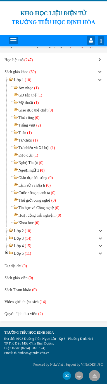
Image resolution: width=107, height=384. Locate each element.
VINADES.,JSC (92, 364)
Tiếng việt (29, 125)
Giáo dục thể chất (35, 110)
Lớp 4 (22, 246)
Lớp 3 (22, 238)
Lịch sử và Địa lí (34, 185)
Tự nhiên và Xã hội (36, 148)
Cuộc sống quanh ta (37, 193)
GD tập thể (30, 95)
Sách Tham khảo (20, 290)
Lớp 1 (22, 80)
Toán (25, 133)
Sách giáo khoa (20, 72)
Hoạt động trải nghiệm (39, 215)
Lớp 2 (22, 231)
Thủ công (28, 118)
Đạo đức (28, 155)
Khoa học (28, 223)
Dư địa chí (15, 266)
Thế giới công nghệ (37, 200)
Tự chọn (28, 140)
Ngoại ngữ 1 (31, 170)
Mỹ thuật (28, 103)
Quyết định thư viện (23, 314)
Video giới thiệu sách (25, 302)
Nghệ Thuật (31, 163)
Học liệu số (18, 60)
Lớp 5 (22, 253)
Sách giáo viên (18, 278)
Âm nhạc (28, 88)
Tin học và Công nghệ (39, 208)
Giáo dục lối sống (35, 178)
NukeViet (56, 364)
